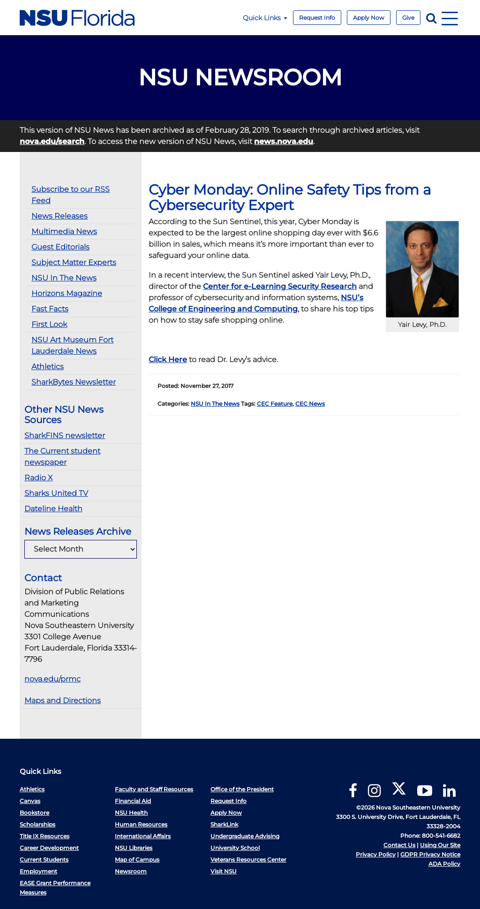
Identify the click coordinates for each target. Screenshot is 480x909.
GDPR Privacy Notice (430, 854)
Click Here (168, 359)
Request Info (317, 17)
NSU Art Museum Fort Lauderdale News (72, 345)
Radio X (38, 477)
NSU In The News (64, 277)
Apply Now (368, 17)
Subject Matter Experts (73, 262)
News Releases (59, 216)
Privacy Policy (376, 854)
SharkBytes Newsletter (73, 382)
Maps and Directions (62, 700)
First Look (49, 324)
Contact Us (399, 844)
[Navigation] (449, 17)
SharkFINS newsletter (64, 435)
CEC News (310, 403)
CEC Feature (274, 403)
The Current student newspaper (62, 457)
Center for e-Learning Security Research (280, 286)
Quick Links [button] (265, 18)
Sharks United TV (56, 493)
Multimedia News (64, 231)
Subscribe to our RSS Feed (70, 195)
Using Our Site (440, 844)
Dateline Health (53, 508)
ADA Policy (444, 863)
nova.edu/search (52, 141)
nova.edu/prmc (52, 678)
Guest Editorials (60, 246)
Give (408, 17)
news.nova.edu (283, 141)
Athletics (47, 366)
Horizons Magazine (66, 293)
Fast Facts (49, 308)
